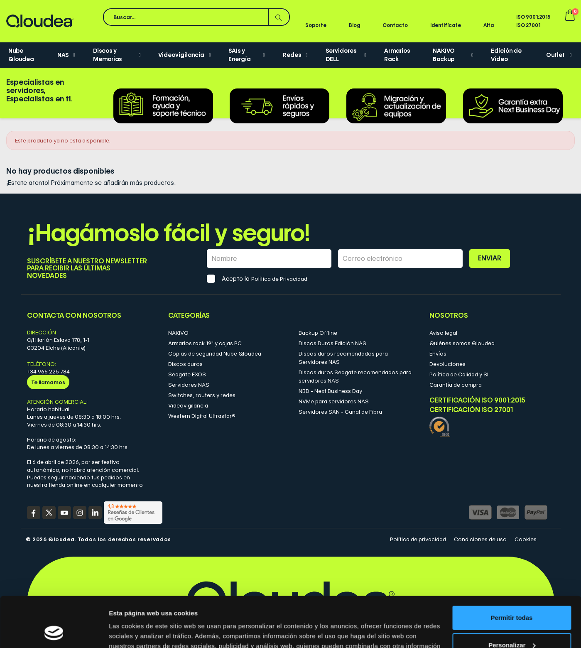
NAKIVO (178, 332)
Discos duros (185, 364)
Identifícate (445, 25)
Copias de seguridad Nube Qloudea (214, 353)
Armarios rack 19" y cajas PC (205, 343)
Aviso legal (443, 332)
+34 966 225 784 (48, 371)
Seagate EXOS (187, 374)
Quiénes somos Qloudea (462, 343)
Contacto (395, 25)
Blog (354, 25)
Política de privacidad (418, 539)
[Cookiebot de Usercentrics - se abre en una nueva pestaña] (53, 632)
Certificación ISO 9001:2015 (477, 400)
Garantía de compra (455, 384)
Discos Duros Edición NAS (332, 343)
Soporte (315, 25)
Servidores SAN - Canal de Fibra (340, 411)
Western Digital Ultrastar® (201, 415)
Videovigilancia (188, 405)
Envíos (437, 353)
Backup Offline (318, 332)
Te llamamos (48, 382)
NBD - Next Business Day (330, 391)
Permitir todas (512, 570)
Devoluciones (447, 364)
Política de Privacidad (279, 278)
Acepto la (264, 279)
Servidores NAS (188, 384)
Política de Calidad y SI (458, 374)
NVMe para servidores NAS (334, 401)
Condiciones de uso (480, 539)
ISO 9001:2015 (533, 17)
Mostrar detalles (133, 631)
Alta (488, 25)
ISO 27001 (528, 25)
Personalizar (511, 597)
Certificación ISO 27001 (471, 410)
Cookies (526, 539)
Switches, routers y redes (201, 395)
